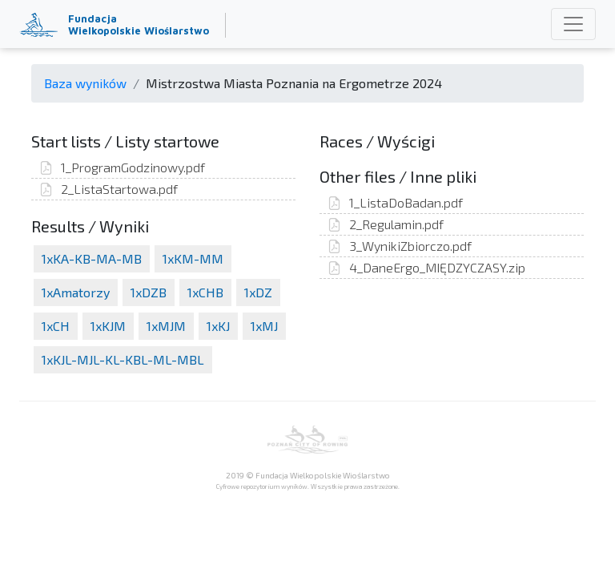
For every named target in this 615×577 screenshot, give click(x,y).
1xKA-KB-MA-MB (92, 258)
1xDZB (149, 292)
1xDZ (258, 292)
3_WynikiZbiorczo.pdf (400, 245)
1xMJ (264, 325)
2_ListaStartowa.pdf (108, 188)
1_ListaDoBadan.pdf (395, 202)
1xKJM (108, 325)
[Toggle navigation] (573, 24)
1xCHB (205, 292)
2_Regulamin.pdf (386, 224)
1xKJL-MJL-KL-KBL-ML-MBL (123, 359)
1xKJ (218, 325)
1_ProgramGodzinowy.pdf (122, 167)
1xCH (56, 325)
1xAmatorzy (76, 292)
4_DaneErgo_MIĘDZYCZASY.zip (426, 267)
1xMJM (166, 325)
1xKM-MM (193, 258)
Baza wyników (85, 83)
